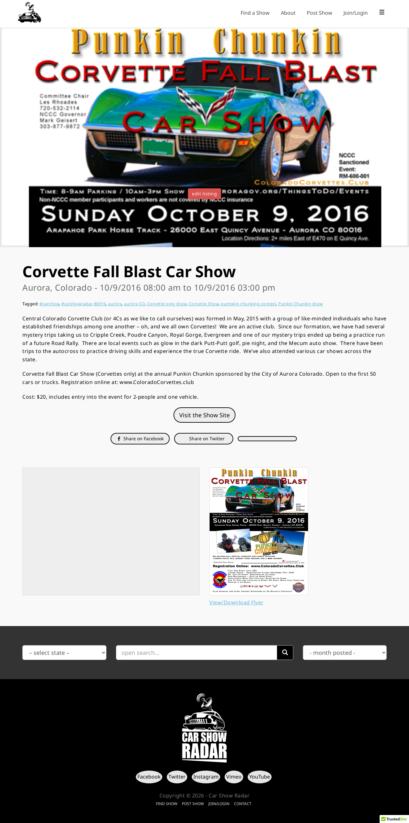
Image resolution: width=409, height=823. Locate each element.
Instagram (206, 776)
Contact (242, 803)
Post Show (319, 12)
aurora (115, 304)
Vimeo (234, 776)
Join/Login (355, 12)
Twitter (177, 776)
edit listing (204, 194)
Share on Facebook (140, 438)
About (288, 12)
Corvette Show (204, 304)
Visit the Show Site (204, 415)
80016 (100, 304)
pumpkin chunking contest (248, 304)
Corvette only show (167, 304)
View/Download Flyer (236, 602)
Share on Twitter (206, 438)
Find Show (166, 803)
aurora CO (134, 304)
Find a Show (255, 12)
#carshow (49, 304)
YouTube (259, 776)
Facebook (149, 776)
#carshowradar (76, 304)
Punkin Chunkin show (300, 304)
